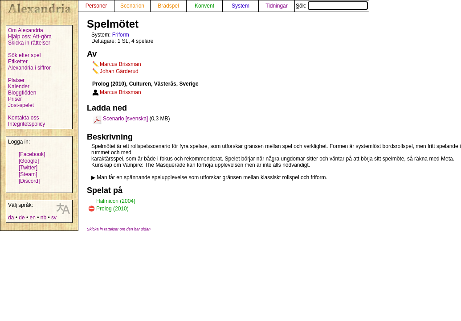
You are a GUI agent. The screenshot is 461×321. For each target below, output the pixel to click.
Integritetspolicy (26, 124)
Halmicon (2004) (115, 201)
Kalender (18, 86)
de (21, 217)
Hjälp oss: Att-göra (30, 36)
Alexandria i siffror (29, 68)
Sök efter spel (24, 55)
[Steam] (28, 174)
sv (54, 217)
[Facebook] (32, 154)
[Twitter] (28, 168)
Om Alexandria (25, 30)
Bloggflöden (22, 93)
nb (43, 217)
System (240, 6)
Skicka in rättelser (29, 43)
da (11, 217)
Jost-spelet (21, 105)
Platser (16, 80)
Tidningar (276, 6)
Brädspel (168, 6)
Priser (15, 99)
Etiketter (18, 61)
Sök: (332, 6)
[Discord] (29, 181)
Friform (120, 35)
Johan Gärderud (119, 71)
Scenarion (132, 6)
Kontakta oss (23, 118)
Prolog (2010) (112, 209)
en (32, 217)
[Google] (29, 161)
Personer (96, 6)
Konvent (204, 6)
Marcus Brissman (120, 64)
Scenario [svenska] (125, 118)
